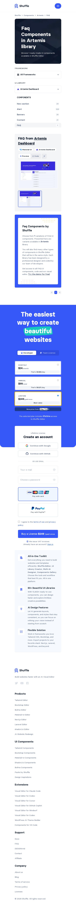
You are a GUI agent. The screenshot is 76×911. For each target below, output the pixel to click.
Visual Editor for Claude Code (28, 791)
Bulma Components (23, 767)
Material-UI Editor (22, 714)
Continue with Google (38, 445)
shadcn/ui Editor (22, 729)
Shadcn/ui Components (25, 762)
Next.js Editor (20, 719)
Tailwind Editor (21, 700)
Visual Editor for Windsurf (26, 810)
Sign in (50, 544)
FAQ (17, 844)
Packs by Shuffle (22, 772)
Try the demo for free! (39, 274)
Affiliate (18, 858)
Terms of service (22, 882)
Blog (17, 877)
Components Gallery (46, 572)
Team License (47, 353)
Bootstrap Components (25, 753)
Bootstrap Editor (22, 705)
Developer (27, 353)
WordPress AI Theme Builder (27, 820)
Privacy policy (21, 887)
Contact (18, 853)
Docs (17, 839)
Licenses (18, 891)
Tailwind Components (24, 748)
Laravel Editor (21, 724)
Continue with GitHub (38, 453)
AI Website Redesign (24, 734)
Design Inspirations (23, 777)
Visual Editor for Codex (25, 796)
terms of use (39, 522)
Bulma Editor (20, 710)
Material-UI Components (25, 757)
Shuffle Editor (44, 566)
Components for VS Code (26, 825)
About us (19, 872)
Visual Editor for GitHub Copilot (28, 805)
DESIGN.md (20, 848)
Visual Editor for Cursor (25, 801)
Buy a (38, 533)
